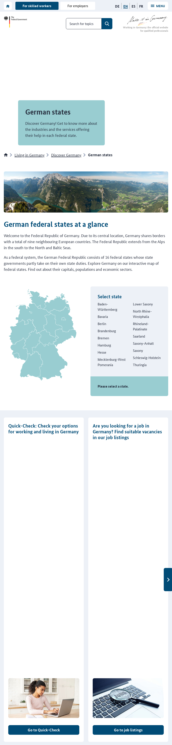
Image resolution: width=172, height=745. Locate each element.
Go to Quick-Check (44, 506)
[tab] (82, 525)
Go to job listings (128, 506)
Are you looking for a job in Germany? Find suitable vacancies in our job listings (127, 431)
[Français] (141, 6)
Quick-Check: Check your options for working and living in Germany (43, 428)
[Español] (133, 6)
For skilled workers (37, 5)
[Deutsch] (117, 6)
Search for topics (81, 23)
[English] (125, 6)
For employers (77, 5)
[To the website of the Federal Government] (16, 22)
